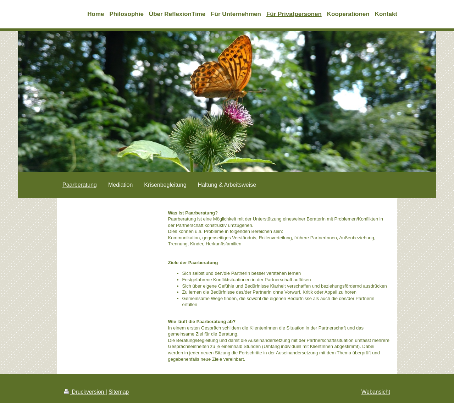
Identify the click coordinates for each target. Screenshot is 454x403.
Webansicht (375, 392)
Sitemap (119, 392)
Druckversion (85, 392)
